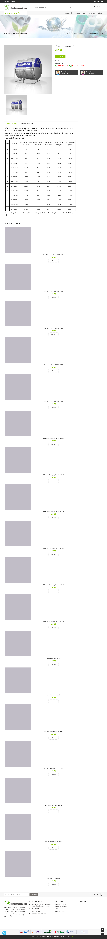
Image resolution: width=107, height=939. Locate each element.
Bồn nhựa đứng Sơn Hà (53, 695)
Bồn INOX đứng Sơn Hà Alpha (53, 841)
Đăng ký (13, 1)
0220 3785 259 (78, 66)
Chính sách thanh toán (61, 904)
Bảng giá (77, 13)
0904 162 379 (63, 66)
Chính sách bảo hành (60, 911)
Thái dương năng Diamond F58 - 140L (53, 255)
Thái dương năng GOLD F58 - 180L (53, 328)
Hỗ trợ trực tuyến (98, 1)
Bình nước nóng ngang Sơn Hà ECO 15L (53, 511)
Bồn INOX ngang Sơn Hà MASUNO (53, 731)
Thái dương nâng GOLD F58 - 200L (53, 291)
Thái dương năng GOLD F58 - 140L (53, 401)
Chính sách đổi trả (60, 909)
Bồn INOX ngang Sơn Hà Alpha (53, 805)
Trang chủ (68, 13)
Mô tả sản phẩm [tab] (12, 123)
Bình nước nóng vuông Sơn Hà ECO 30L (53, 548)
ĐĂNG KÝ (34, 894)
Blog (84, 13)
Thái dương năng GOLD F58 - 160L (53, 365)
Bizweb (73, 936)
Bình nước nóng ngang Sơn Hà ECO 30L (53, 438)
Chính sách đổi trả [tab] (26, 123)
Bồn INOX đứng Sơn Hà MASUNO (53, 768)
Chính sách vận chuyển (61, 906)
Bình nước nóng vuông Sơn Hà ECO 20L (53, 585)
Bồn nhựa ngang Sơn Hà (53, 658)
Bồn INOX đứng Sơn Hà (53, 878)
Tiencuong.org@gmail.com (39, 913)
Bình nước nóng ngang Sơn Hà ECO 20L (53, 475)
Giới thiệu (92, 13)
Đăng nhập (6, 1)
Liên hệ (100, 13)
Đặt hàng (60, 56)
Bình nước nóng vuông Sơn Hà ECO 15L (53, 621)
